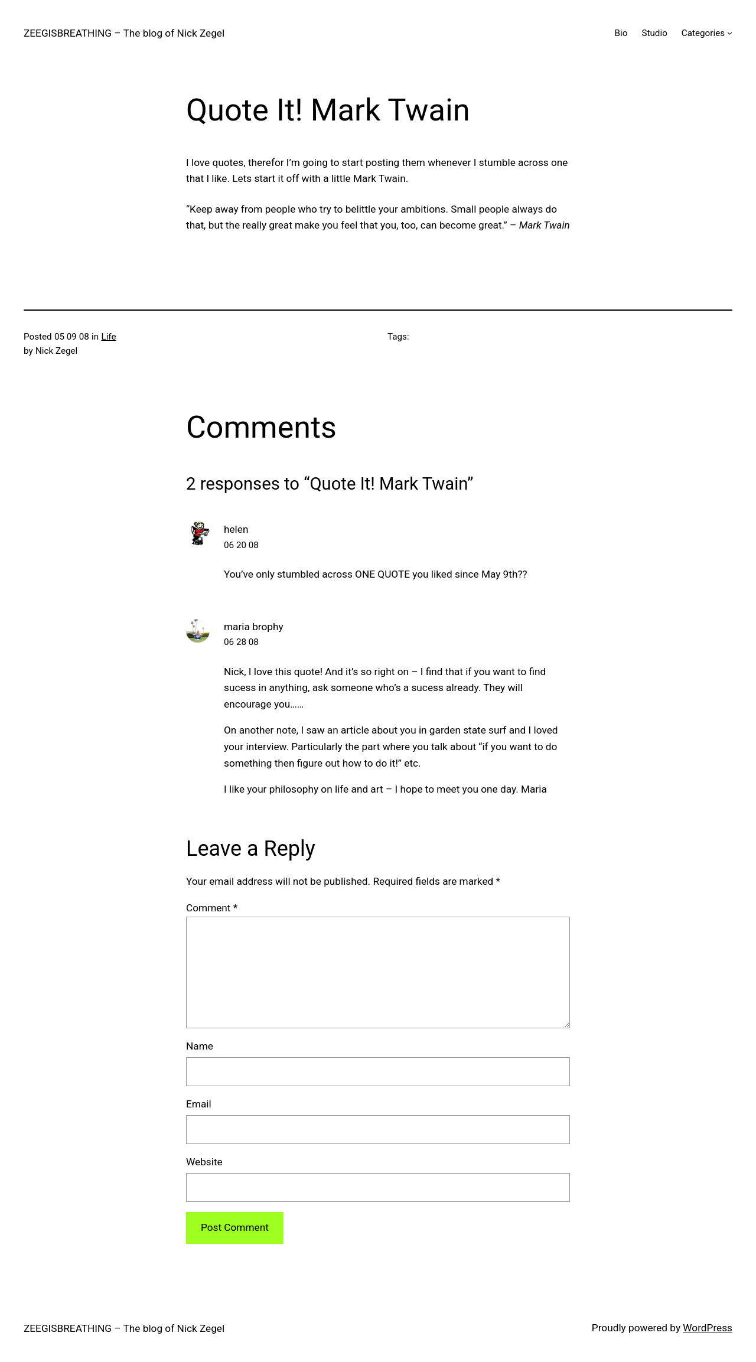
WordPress (707, 1328)
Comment (211, 908)
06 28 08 (241, 642)
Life (108, 336)
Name (199, 1046)
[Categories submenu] (729, 32)
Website (204, 1162)
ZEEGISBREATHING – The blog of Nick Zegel (124, 33)
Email (198, 1104)
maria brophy (254, 627)
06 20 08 (241, 545)
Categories (703, 33)
